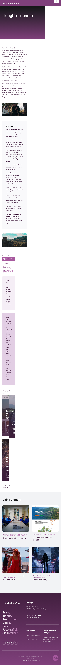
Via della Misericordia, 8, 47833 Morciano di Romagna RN (50, 639)
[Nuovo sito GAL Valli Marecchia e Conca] (45, 506)
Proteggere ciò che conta (14, 538)
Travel (4, 259)
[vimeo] (15, 643)
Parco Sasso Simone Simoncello (8, 271)
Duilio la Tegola (11, 577)
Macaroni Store (40, 577)
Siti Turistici (53, 534)
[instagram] (8, 643)
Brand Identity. (7, 614)
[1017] (15, 506)
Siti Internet (43, 534)
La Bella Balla (9, 580)
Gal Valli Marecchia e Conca (42, 538)
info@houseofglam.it (32, 617)
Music (11, 576)
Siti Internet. (10, 633)
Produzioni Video (7, 258)
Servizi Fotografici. (10, 627)
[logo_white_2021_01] (11, 3)
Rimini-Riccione (7, 273)
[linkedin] (12, 643)
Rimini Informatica (11, 535)
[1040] (45, 547)
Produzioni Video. (9, 621)
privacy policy (24, 660)
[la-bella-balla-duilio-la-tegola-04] (15, 547)
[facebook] (4, 643)
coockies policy (36, 660)
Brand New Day (40, 580)
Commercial (13, 534)
